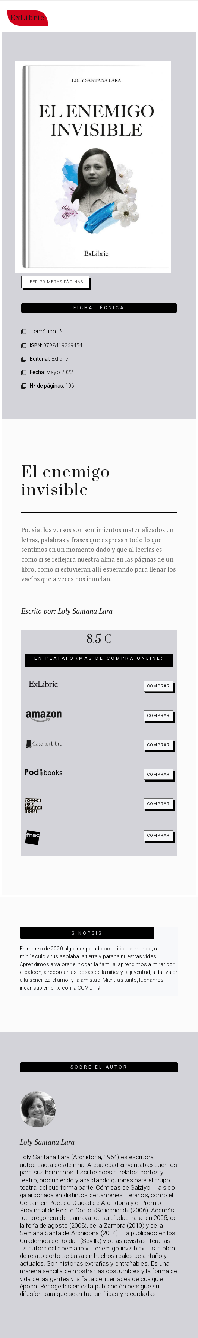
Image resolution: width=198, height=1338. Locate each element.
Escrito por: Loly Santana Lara (67, 611)
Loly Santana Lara (47, 1141)
